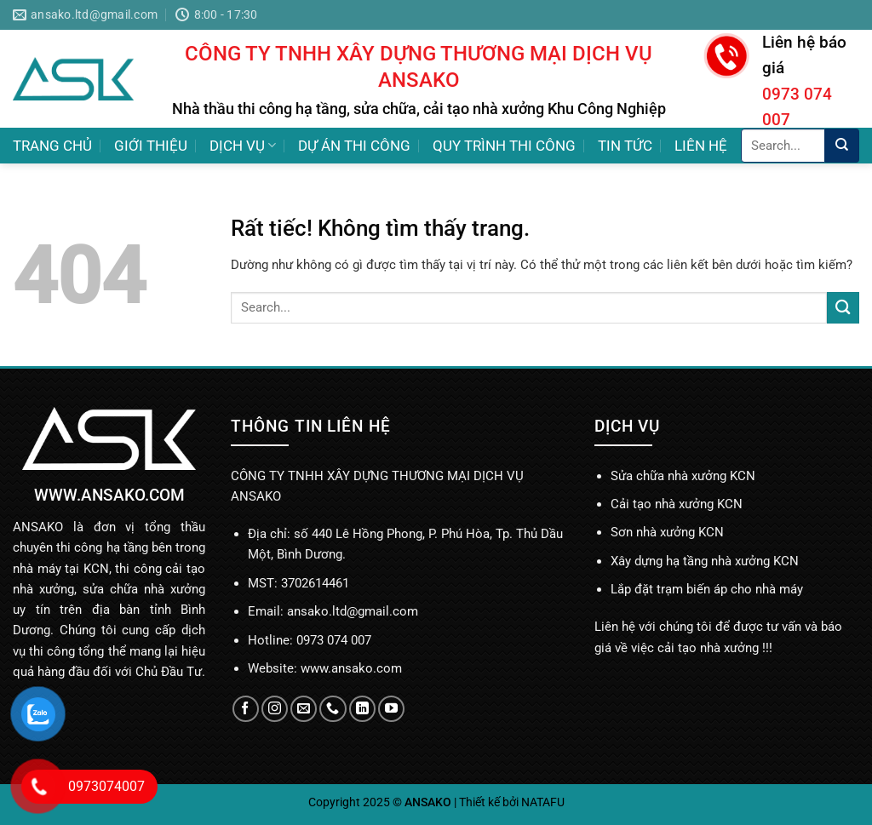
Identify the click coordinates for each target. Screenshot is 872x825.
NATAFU (543, 802)
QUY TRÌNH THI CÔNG (504, 145)
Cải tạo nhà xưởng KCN (677, 504)
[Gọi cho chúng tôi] (332, 709)
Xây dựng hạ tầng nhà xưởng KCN (705, 561)
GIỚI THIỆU (150, 145)
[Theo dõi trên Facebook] (245, 709)
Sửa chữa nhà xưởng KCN (683, 476)
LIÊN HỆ (700, 145)
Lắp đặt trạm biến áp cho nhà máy (707, 589)
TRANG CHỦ (52, 145)
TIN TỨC (625, 145)
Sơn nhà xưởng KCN (667, 532)
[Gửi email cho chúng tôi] (303, 709)
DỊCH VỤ (242, 145)
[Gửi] (842, 146)
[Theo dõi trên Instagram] (274, 709)
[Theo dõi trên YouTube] (391, 709)
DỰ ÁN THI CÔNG (354, 145)
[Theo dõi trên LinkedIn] (362, 709)
